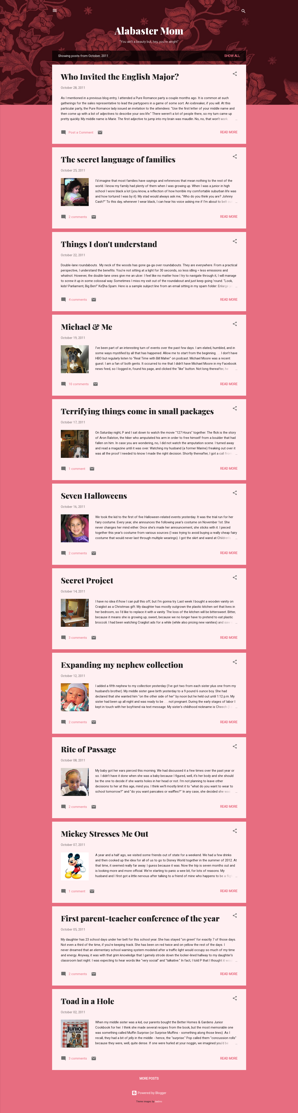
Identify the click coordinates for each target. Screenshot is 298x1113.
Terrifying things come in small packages (137, 411)
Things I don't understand (109, 244)
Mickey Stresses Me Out (104, 833)
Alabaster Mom (149, 30)
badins (158, 1101)
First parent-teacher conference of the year (140, 918)
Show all (232, 56)
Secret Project (87, 580)
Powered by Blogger (149, 1093)
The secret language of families (118, 159)
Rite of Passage (88, 749)
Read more (228, 132)
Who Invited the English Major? (120, 76)
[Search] (243, 12)
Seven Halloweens (94, 495)
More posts (149, 1078)
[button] (234, 74)
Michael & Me (86, 326)
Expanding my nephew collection (122, 664)
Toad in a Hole (87, 1001)
